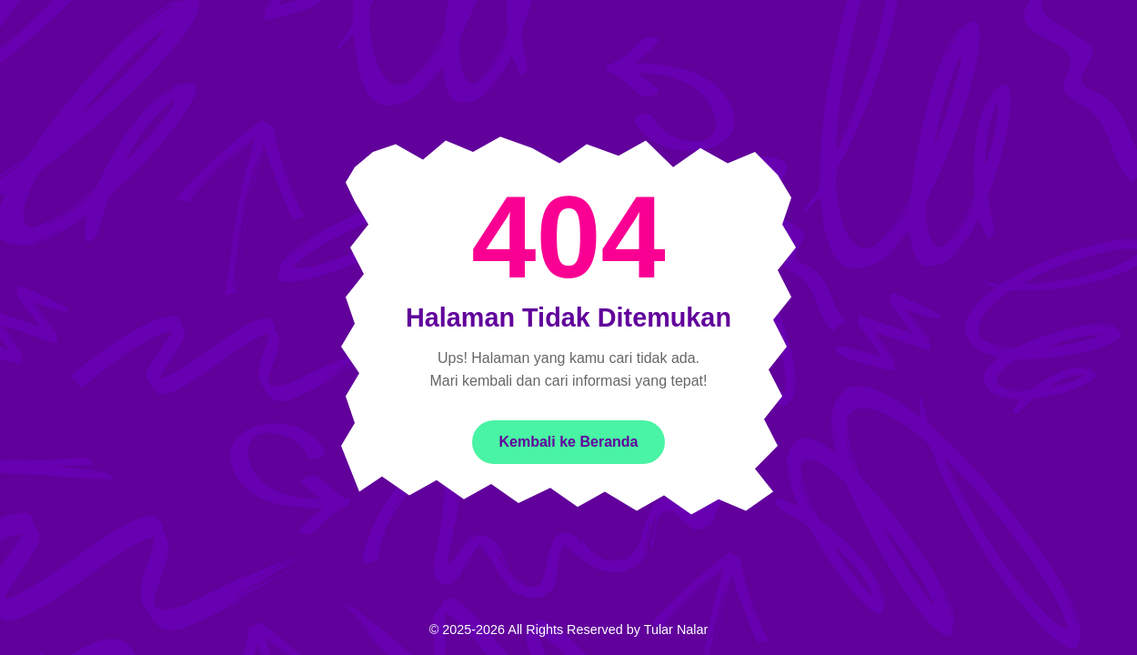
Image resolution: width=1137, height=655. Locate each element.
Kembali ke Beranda (569, 441)
